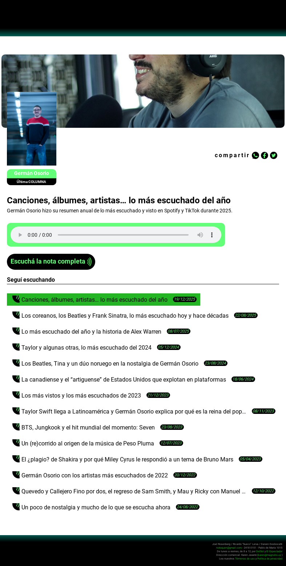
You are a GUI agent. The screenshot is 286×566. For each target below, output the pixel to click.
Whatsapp (255, 155)
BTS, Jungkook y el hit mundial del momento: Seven (88, 427)
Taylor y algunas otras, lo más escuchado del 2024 (86, 347)
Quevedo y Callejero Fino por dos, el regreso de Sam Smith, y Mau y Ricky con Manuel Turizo (134, 491)
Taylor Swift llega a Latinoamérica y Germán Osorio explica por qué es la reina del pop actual (134, 411)
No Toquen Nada (143, 21)
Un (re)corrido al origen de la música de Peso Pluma (87, 443)
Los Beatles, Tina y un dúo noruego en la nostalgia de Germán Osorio (109, 363)
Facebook (264, 155)
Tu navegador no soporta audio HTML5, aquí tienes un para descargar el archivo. (116, 235)
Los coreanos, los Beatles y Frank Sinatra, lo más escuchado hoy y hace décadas (125, 315)
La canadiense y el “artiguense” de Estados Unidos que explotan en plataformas (123, 379)
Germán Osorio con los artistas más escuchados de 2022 (94, 475)
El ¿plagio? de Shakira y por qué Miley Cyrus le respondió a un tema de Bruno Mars (127, 459)
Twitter (273, 155)
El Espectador (274, 551)
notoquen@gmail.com (229, 547)
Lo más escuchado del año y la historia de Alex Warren (91, 331)
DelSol (260, 551)
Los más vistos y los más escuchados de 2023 (81, 395)
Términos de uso (245, 558)
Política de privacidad (269, 558)
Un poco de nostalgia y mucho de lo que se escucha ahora (95, 507)
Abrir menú (9, 9)
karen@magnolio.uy (269, 555)
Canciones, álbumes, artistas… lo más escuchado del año (94, 299)
